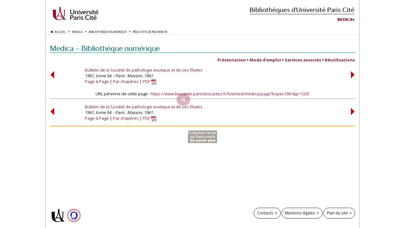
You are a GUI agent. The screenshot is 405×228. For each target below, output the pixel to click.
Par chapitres (126, 81)
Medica (344, 19)
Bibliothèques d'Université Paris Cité (302, 9)
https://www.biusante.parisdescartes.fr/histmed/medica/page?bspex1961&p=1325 (230, 94)
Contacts (265, 212)
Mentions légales (300, 212)
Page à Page (97, 81)
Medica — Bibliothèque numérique (105, 48)
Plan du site (337, 212)
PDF (149, 81)
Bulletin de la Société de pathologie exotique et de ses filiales (143, 70)
